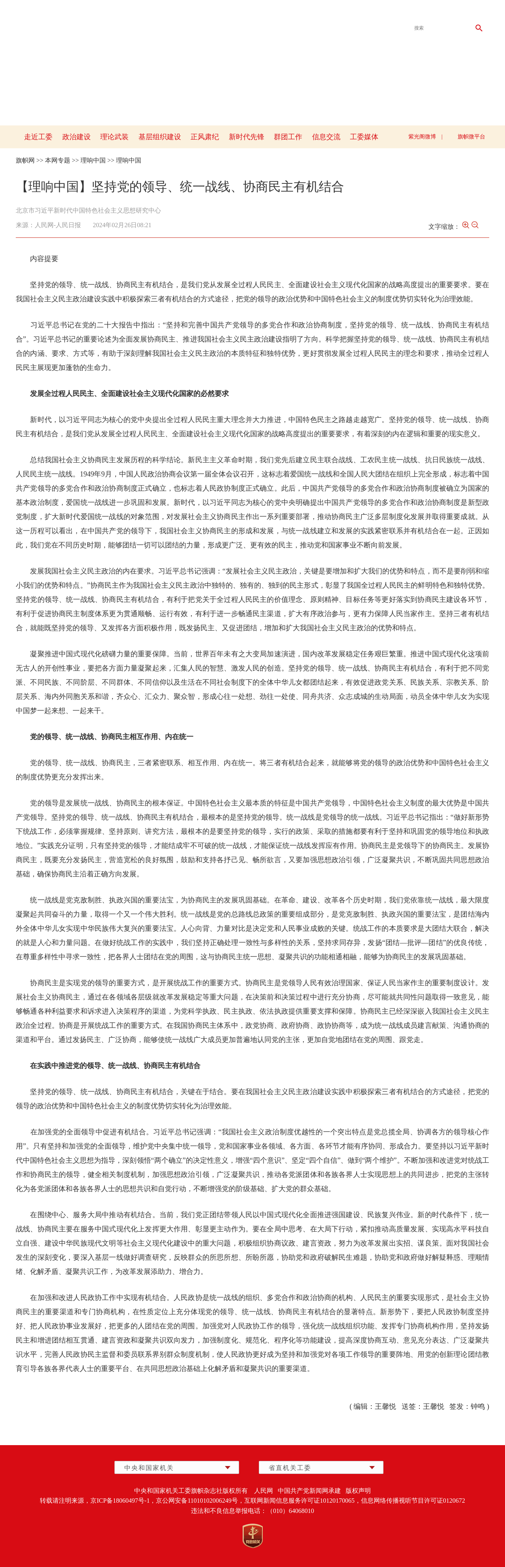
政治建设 (76, 137)
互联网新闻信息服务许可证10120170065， (302, 1500)
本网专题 (57, 160)
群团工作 (288, 137)
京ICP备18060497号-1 (120, 1500)
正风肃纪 (205, 137)
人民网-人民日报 (58, 225)
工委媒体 (364, 137)
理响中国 (93, 160)
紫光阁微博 (422, 137)
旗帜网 (25, 160)
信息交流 (326, 137)
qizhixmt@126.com (434, 12)
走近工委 (38, 137)
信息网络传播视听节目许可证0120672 (413, 1500)
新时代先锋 (246, 137)
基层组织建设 (159, 137)
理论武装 (114, 137)
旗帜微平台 (471, 137)
